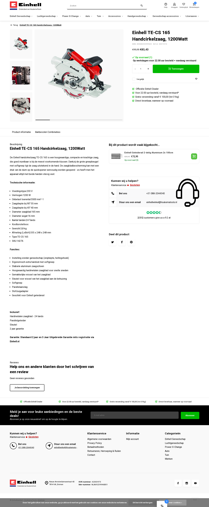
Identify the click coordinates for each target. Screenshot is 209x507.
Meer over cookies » (172, 502)
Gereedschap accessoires (180, 16)
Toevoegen (176, 68)
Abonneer (190, 415)
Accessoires (124, 16)
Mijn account (132, 439)
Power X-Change (77, 16)
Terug (14, 25)
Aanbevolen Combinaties (47, 132)
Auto (96, 16)
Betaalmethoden (95, 447)
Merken (169, 458)
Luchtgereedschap (50, 16)
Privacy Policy (94, 443)
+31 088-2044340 (155, 193)
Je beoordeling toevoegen (27, 387)
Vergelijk (140, 79)
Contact (91, 455)
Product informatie (21, 132)
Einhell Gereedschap (22, 16)
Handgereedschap (148, 16)
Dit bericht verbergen (142, 502)
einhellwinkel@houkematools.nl (162, 202)
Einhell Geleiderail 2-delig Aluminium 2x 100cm (148, 152)
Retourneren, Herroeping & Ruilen (104, 451)
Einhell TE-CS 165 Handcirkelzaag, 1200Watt (41, 25)
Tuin (108, 16)
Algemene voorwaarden (99, 439)
